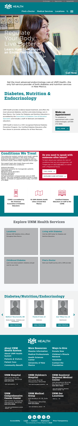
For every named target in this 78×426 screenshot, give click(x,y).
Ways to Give (58, 1)
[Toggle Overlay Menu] (67, 11)
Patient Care (10, 362)
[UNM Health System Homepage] (39, 337)
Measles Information (38, 351)
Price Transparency (60, 421)
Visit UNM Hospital (10, 384)
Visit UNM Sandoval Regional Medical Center (61, 389)
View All (55, 398)
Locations (60, 11)
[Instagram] (43, 417)
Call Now (61, 128)
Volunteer (56, 360)
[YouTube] (48, 417)
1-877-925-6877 (58, 164)
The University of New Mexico (36, 423)
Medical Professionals (38, 354)
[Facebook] (30, 417)
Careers (34, 421)
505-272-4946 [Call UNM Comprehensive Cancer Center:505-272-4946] (9, 404)
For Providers (46, 1)
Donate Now (58, 351)
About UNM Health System (13, 349)
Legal (26, 421)
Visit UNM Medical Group (35, 406)
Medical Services (45, 11)
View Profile (15, 325)
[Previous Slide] (2, 314)
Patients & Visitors (13, 359)
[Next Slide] (74, 314)
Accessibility (15, 421)
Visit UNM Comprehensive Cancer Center (14, 408)
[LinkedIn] (34, 417)
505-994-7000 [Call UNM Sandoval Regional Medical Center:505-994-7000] (57, 385)
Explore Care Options (53, 176)
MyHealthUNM (70, 1)
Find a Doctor (28, 11)
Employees (45, 421)
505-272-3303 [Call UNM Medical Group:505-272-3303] (33, 403)
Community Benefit (13, 365)
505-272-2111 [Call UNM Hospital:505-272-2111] (9, 381)
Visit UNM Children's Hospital (37, 384)
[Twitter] (39, 417)
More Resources (37, 348)
